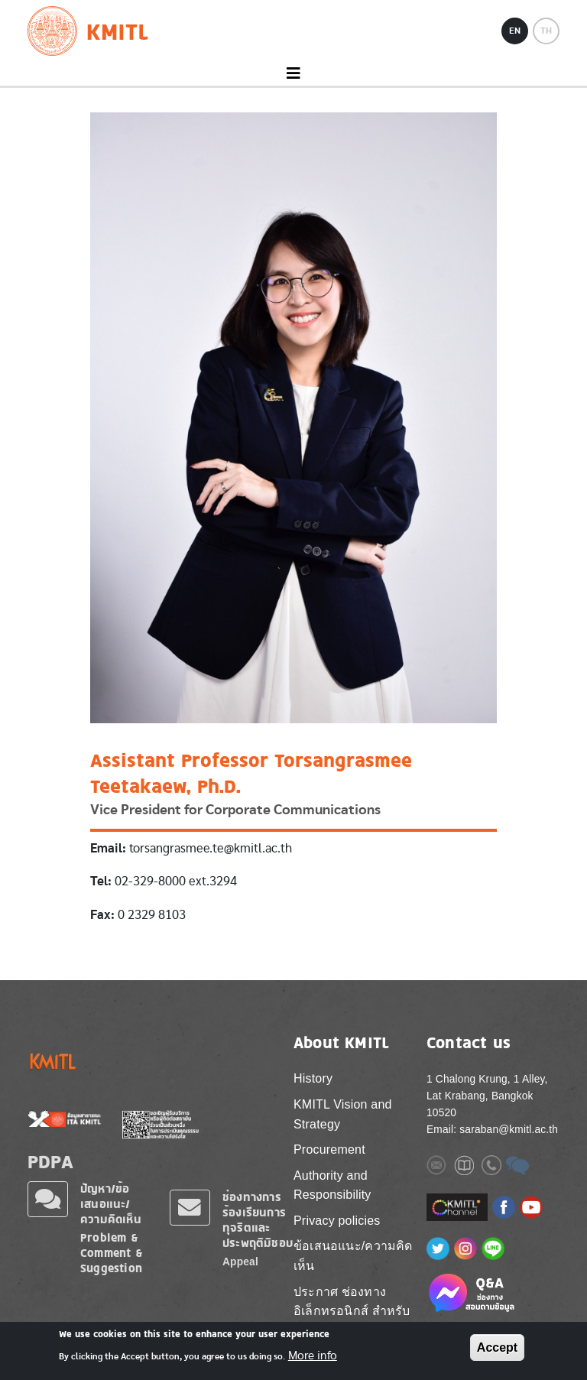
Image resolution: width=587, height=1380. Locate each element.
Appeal (240, 1262)
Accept (497, 1347)
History (313, 1078)
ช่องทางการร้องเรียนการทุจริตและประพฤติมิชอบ (257, 1220)
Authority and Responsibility (332, 1185)
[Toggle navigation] (293, 74)
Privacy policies (337, 1220)
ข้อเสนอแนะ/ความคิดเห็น (353, 1255)
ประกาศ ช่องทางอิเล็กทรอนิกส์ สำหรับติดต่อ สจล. (352, 1311)
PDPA (50, 1161)
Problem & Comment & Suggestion (111, 1252)
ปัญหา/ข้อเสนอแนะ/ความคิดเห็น (110, 1203)
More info (312, 1356)
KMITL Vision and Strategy (343, 1114)
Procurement (329, 1149)
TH (546, 30)
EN (515, 30)
